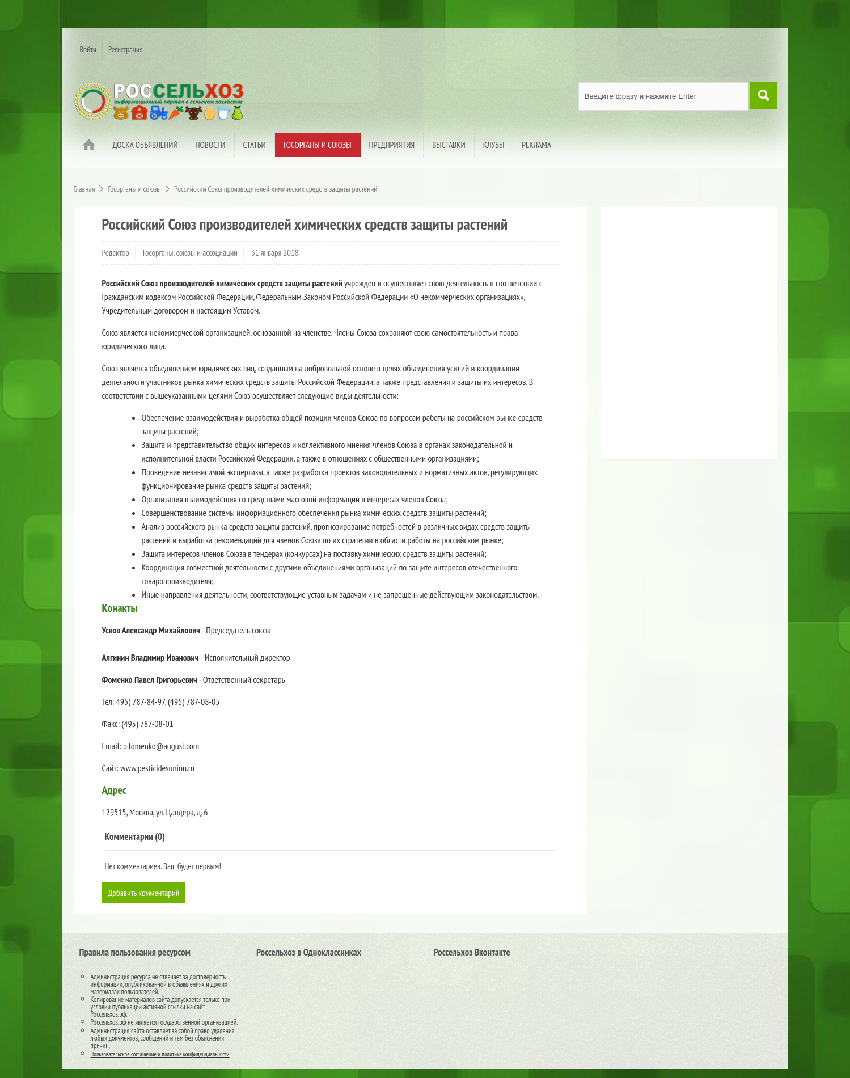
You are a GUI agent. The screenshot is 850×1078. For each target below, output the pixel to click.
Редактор (115, 252)
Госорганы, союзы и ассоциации (190, 252)
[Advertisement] (678, 337)
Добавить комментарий (145, 892)
